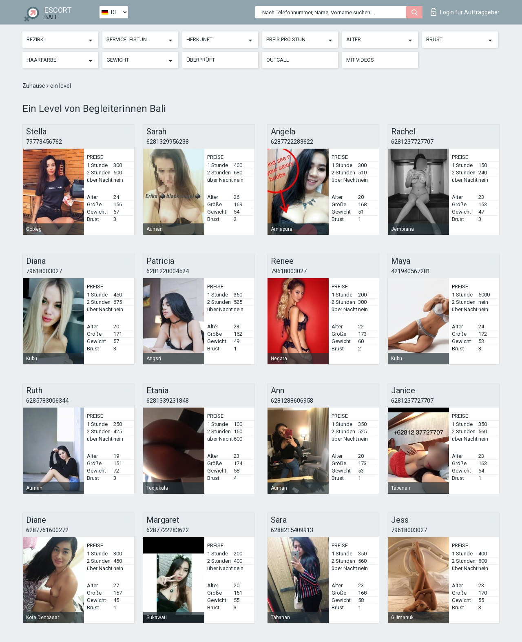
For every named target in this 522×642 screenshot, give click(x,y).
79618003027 (44, 271)
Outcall (277, 60)
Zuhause (34, 85)
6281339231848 (167, 400)
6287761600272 (47, 530)
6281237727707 (412, 141)
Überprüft (200, 60)
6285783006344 (47, 400)
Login (465, 11)
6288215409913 (292, 530)
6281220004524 (167, 271)
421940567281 (410, 271)
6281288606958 (292, 400)
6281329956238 (167, 141)
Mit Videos (360, 60)
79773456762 (44, 141)
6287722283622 (292, 141)
